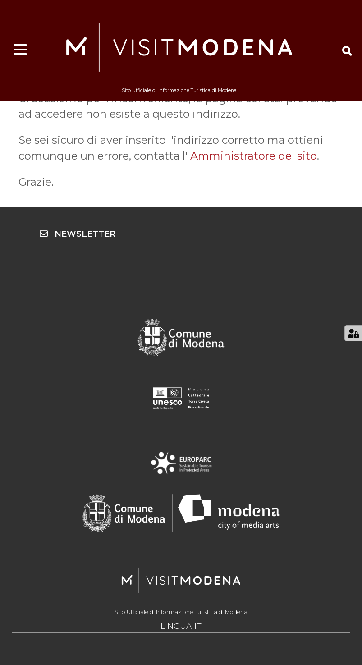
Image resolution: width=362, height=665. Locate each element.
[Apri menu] (20, 50)
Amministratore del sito (253, 155)
